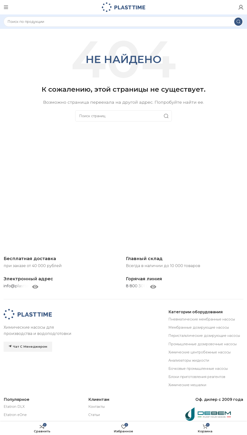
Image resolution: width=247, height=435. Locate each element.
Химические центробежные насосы (199, 352)
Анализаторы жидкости (188, 360)
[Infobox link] (144, 279)
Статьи (94, 415)
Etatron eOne (15, 415)
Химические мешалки (187, 385)
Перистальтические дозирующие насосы (204, 335)
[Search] (123, 22)
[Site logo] (123, 7)
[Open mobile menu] (6, 7)
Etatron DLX (14, 406)
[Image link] (28, 314)
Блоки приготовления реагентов (196, 377)
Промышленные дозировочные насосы (202, 344)
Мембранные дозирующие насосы (198, 327)
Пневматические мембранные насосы (201, 319)
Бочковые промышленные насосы (198, 368)
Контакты (96, 406)
